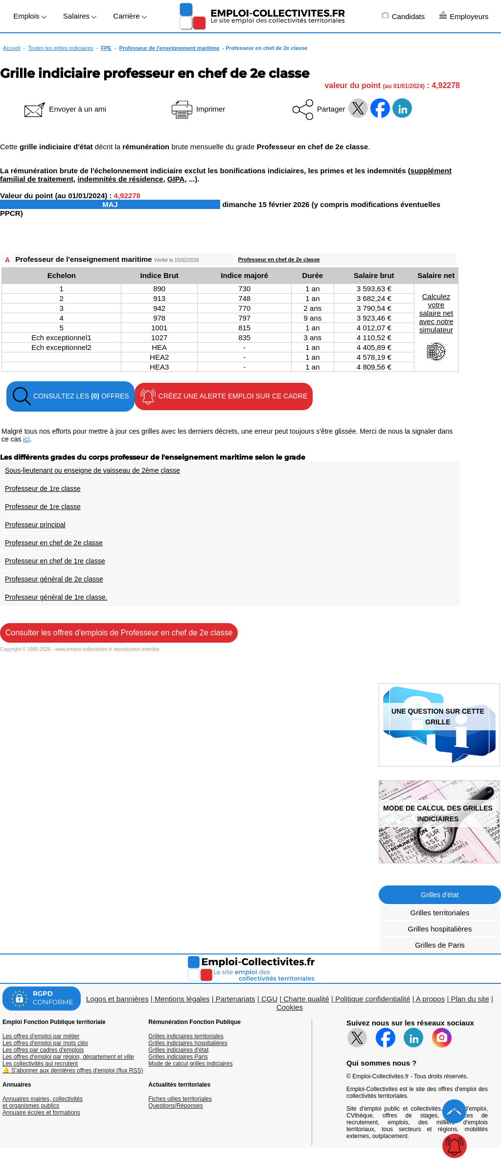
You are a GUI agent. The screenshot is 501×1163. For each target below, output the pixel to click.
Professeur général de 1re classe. (56, 597)
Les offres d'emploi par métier (40, 1036)
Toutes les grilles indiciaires (60, 48)
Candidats (403, 16)
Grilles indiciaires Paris (177, 1056)
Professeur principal (35, 525)
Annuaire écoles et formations (41, 1112)
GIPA (176, 179)
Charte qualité (306, 999)
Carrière (129, 16)
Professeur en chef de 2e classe (279, 259)
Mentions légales (182, 999)
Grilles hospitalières (440, 929)
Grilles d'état (439, 895)
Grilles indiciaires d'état (178, 1050)
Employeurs (463, 16)
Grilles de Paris (440, 945)
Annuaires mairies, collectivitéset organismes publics (42, 1102)
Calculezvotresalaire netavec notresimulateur (436, 327)
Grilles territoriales (440, 912)
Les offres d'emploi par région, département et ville (68, 1056)
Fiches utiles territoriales (179, 1098)
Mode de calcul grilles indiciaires (190, 1063)
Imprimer (197, 109)
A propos (430, 999)
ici (26, 439)
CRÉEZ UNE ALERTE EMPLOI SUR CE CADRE (224, 396)
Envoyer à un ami (64, 109)
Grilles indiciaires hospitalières (187, 1043)
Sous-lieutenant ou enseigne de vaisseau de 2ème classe (92, 470)
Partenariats (235, 999)
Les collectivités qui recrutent (40, 1063)
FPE (106, 48)
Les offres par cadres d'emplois (43, 1050)
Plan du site (470, 999)
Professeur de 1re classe (43, 488)
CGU (269, 999)
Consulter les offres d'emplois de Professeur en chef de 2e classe (118, 632)
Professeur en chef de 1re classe (55, 561)
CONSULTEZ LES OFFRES (70, 396)
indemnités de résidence (120, 179)
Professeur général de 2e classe (54, 579)
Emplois (29, 16)
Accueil (11, 48)
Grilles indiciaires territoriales (185, 1036)
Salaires (79, 16)
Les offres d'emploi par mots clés (45, 1043)
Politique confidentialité (372, 999)
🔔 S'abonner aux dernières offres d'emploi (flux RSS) (72, 1070)
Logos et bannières (117, 999)
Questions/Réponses (175, 1105)
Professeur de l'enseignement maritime (169, 48)
